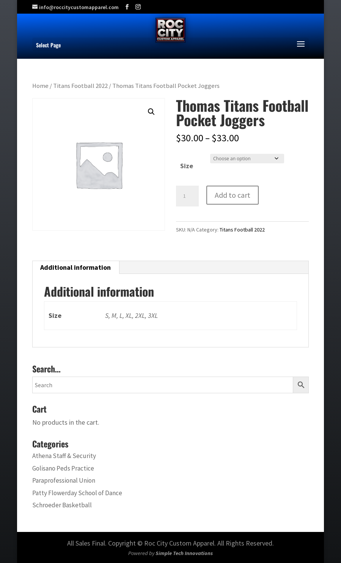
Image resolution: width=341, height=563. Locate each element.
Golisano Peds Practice (63, 468)
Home (40, 86)
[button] (151, 112)
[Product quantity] (187, 196)
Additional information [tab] (75, 267)
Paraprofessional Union (63, 480)
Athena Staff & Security (64, 456)
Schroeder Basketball (62, 505)
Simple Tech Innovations (184, 553)
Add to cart (232, 195)
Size (186, 165)
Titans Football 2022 (80, 86)
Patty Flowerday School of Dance (77, 493)
